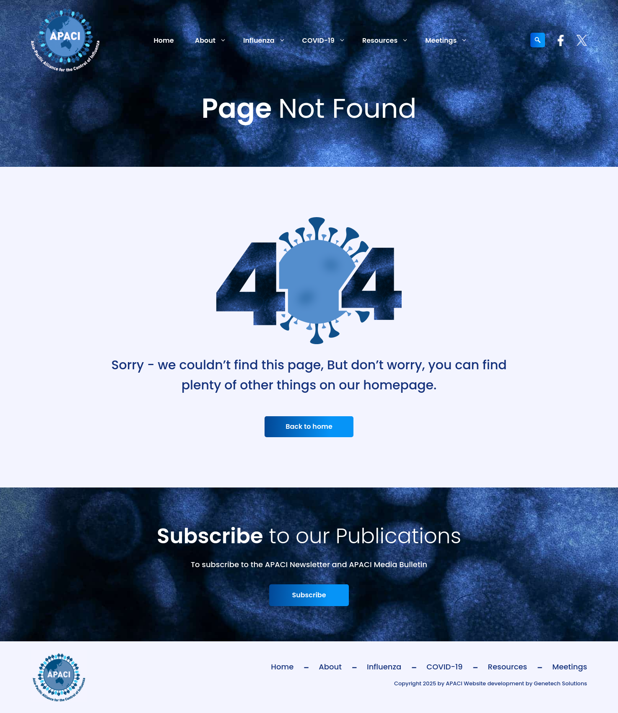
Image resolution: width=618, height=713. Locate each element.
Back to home (309, 426)
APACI (454, 683)
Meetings (450, 40)
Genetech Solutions (560, 683)
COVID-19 (328, 40)
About (215, 40)
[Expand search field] (537, 40)
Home (163, 40)
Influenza (268, 40)
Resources (389, 40)
